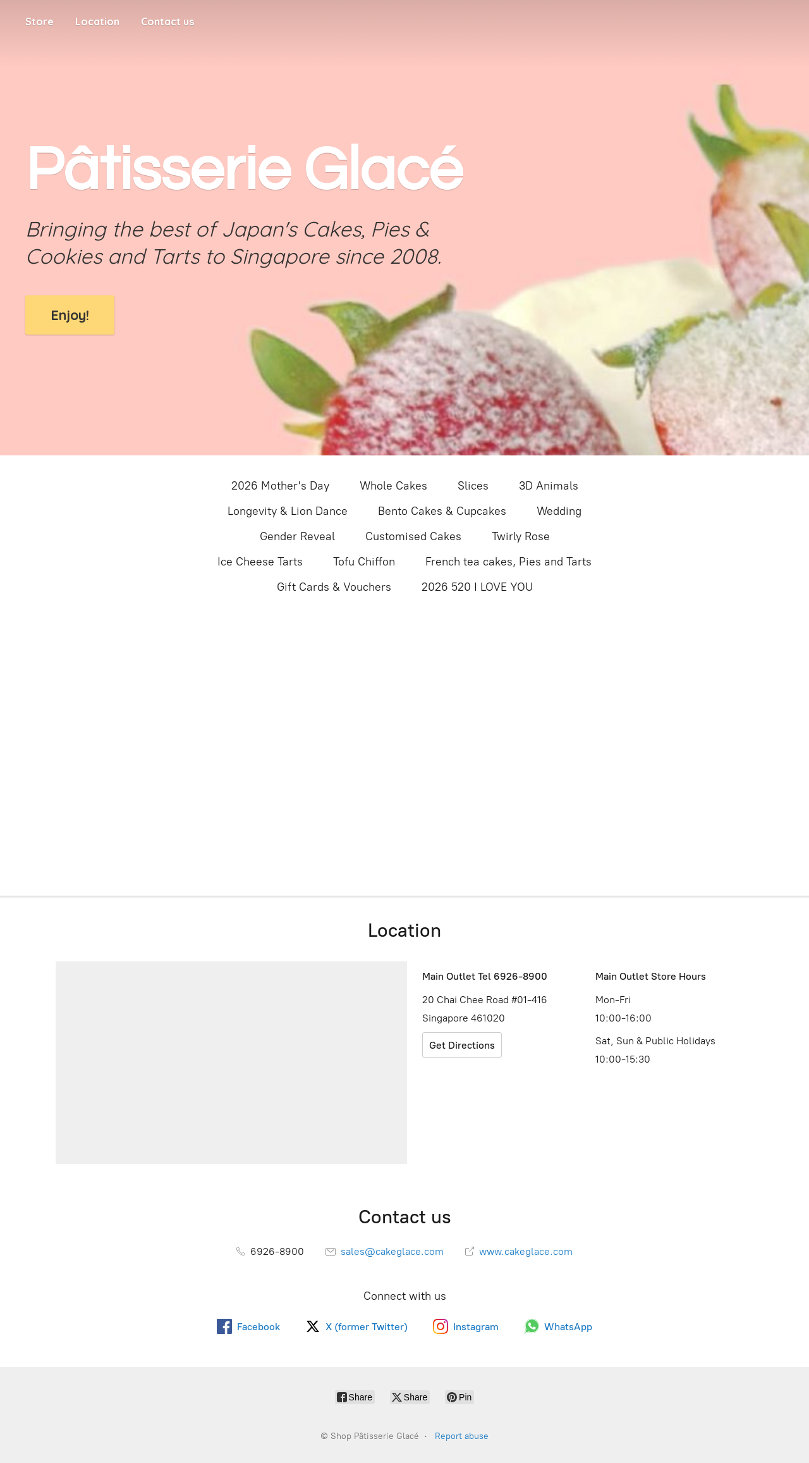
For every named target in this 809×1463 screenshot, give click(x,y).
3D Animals (548, 486)
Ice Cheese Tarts (260, 562)
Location (97, 21)
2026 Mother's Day (280, 486)
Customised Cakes (413, 536)
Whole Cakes (393, 486)
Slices (473, 486)
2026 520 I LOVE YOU (477, 587)
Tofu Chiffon (364, 562)
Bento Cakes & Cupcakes (442, 511)
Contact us (167, 21)
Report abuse (462, 1436)
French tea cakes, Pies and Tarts (508, 562)
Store (39, 21)
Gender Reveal (297, 536)
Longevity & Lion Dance (288, 511)
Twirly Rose (521, 536)
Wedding (559, 511)
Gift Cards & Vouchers (334, 587)
